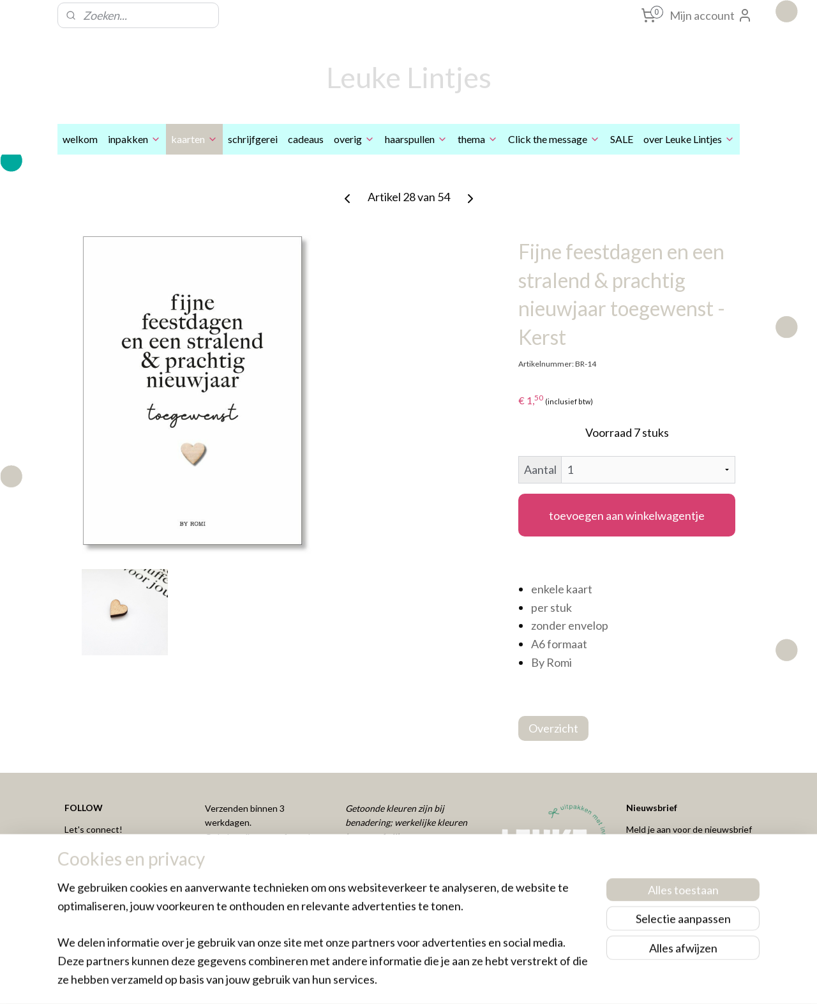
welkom (80, 139)
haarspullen (416, 139)
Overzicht (553, 728)
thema (478, 139)
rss (387, 981)
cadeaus (306, 139)
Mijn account (711, 15)
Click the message (554, 139)
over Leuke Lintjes (689, 139)
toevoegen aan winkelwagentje (627, 515)
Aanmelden (664, 863)
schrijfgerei (253, 139)
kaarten (194, 139)
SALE (621, 139)
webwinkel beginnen (431, 981)
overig (354, 139)
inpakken (134, 139)
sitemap (364, 981)
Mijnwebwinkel (535, 981)
